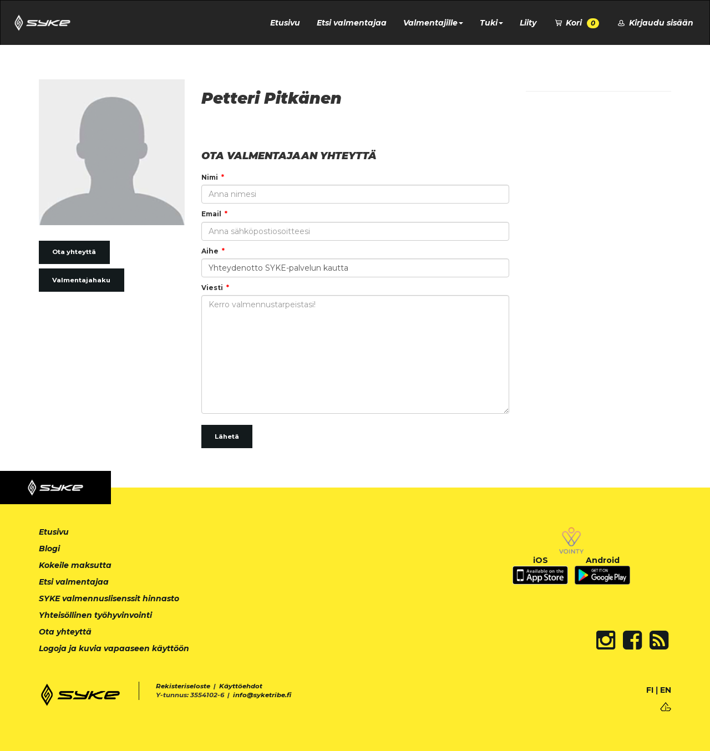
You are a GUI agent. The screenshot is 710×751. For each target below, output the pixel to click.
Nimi (209, 177)
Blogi (49, 549)
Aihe (210, 251)
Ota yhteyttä (74, 252)
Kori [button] (576, 23)
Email (211, 214)
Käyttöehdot (240, 686)
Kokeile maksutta (75, 565)
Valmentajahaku (81, 280)
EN (665, 690)
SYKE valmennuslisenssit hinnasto (109, 598)
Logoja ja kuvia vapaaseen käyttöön (114, 648)
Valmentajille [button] (433, 23)
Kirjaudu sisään (654, 23)
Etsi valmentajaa (352, 23)
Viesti (212, 287)
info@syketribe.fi (262, 695)
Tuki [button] (491, 23)
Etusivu (285, 23)
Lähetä (227, 436)
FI (649, 690)
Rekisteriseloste (183, 686)
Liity (528, 23)
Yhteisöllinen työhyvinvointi (95, 615)
